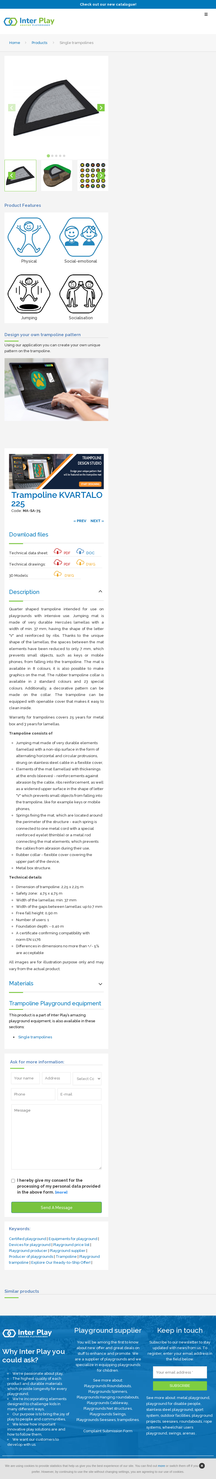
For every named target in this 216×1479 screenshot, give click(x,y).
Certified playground (27, 1239)
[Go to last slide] (11, 175)
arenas (189, 1433)
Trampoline (66, 1256)
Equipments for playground (73, 1239)
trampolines (128, 1420)
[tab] (48, 156)
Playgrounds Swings (107, 1414)
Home (14, 43)
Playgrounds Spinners (107, 1391)
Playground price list (71, 1245)
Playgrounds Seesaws (96, 1420)
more (161, 1465)
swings (175, 1433)
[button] (20, 176)
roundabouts (190, 1421)
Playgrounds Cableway (107, 1403)
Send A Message (57, 1207)
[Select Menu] (206, 17)
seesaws (170, 1421)
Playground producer (28, 1251)
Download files (28, 534)
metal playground (193, 1398)
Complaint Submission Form (107, 1431)
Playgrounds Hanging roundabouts (107, 1397)
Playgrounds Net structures (108, 1408)
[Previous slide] (11, 107)
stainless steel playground (169, 1409)
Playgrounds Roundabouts (107, 1386)
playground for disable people (173, 1404)
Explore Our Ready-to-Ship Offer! (61, 1262)
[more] (61, 1192)
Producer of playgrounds (31, 1256)
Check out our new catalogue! (108, 4)
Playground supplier (68, 1251)
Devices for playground (30, 1245)
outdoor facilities (175, 1415)
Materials (21, 983)
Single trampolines (35, 1037)
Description (24, 592)
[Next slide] (101, 107)
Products (39, 43)
